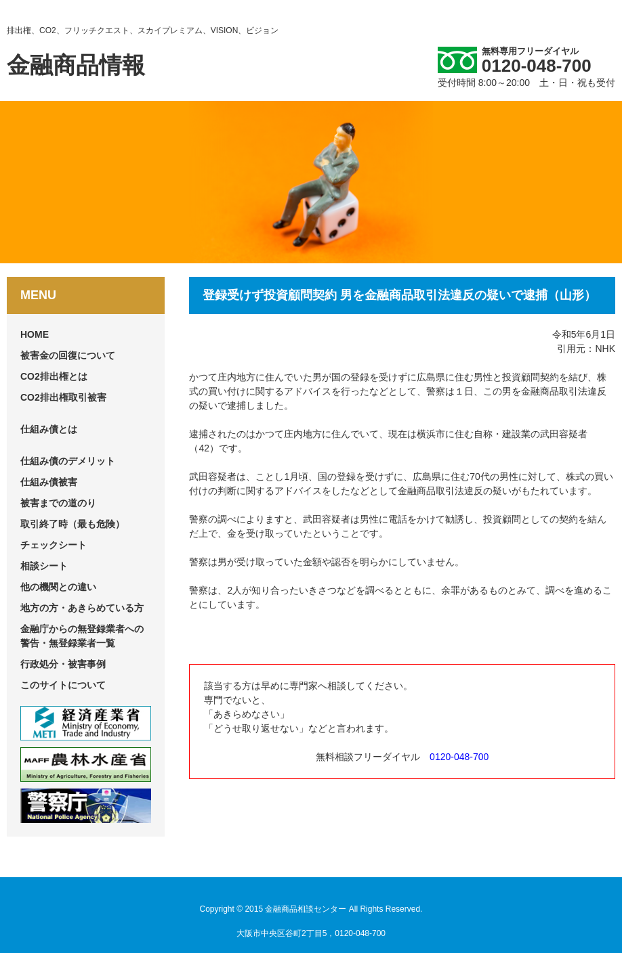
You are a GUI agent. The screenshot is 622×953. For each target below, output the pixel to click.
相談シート (44, 565)
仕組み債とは (48, 429)
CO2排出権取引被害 (63, 397)
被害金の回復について (67, 355)
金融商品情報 (76, 65)
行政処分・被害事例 (63, 664)
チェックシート (53, 544)
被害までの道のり (58, 502)
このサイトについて (63, 685)
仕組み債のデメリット (67, 461)
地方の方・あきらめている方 (82, 607)
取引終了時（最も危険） (72, 523)
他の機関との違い (58, 586)
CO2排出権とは (53, 376)
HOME (34, 334)
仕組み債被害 (48, 481)
